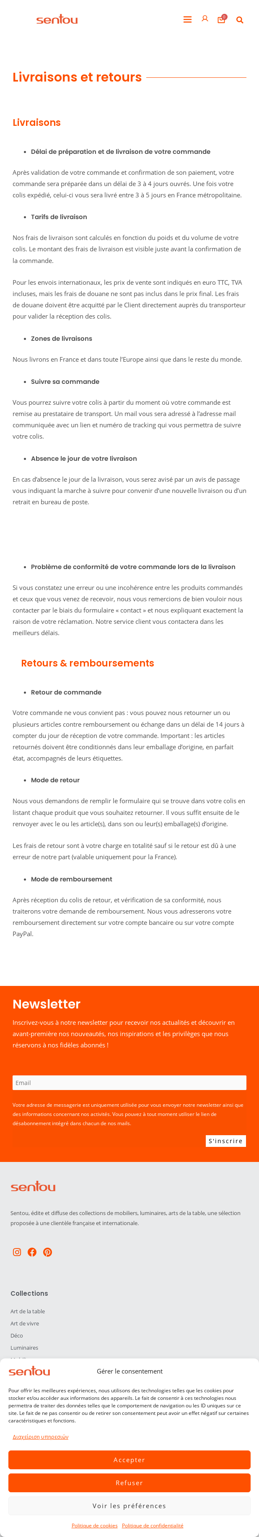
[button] (187, 20)
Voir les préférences (129, 1505)
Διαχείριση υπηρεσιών (40, 1436)
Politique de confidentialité (153, 1525)
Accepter (129, 1459)
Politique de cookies (95, 1525)
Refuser (129, 1482)
